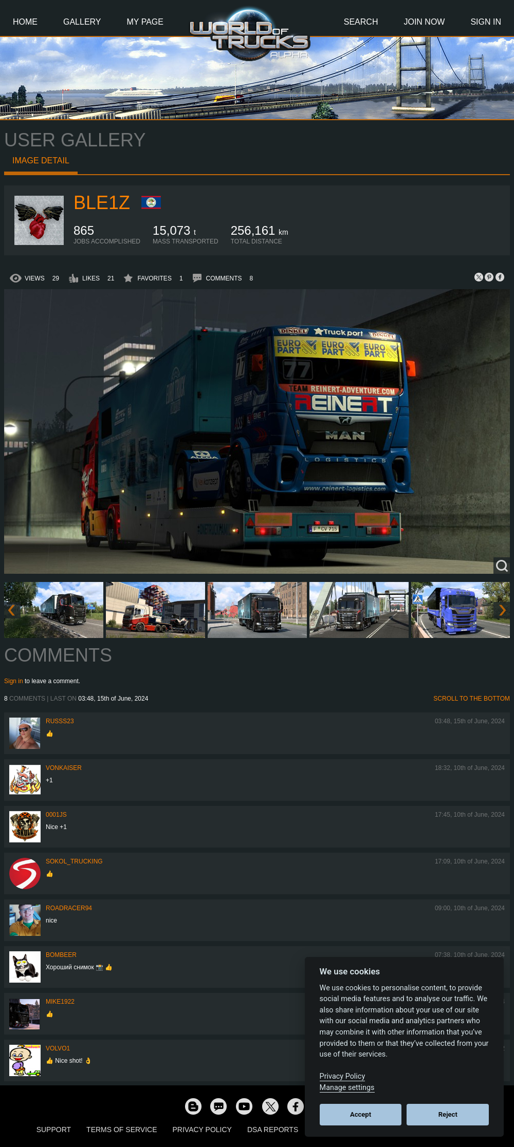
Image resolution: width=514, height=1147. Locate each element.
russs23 (60, 721)
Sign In (485, 21)
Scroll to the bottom (471, 698)
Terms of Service (121, 1129)
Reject (447, 1114)
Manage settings (347, 1087)
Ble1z (102, 202)
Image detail (40, 160)
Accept (360, 1114)
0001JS (56, 814)
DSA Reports (272, 1129)
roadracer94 (69, 908)
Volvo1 (58, 1048)
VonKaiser (64, 768)
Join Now (424, 21)
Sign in (13, 681)
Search (361, 21)
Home (25, 21)
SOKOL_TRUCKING (74, 861)
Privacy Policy (202, 1129)
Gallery (82, 21)
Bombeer (61, 954)
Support (53, 1129)
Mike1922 (60, 1001)
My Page (145, 21)
